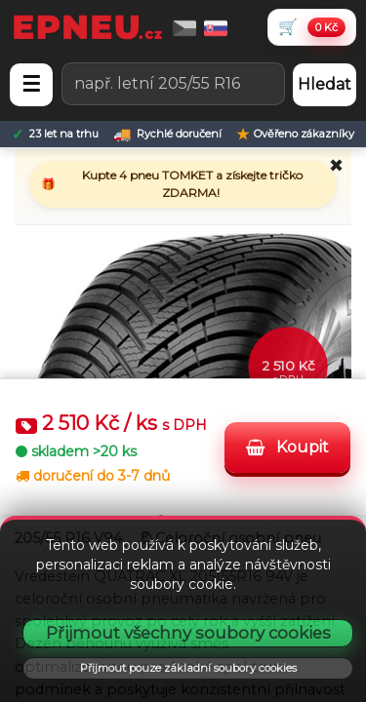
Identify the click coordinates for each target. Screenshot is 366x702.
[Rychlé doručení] (167, 134)
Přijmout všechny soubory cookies (188, 633)
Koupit (287, 447)
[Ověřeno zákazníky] (295, 134)
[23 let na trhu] (55, 134)
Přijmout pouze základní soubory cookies (188, 668)
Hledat (324, 84)
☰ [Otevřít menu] (31, 84)
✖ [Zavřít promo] (336, 166)
